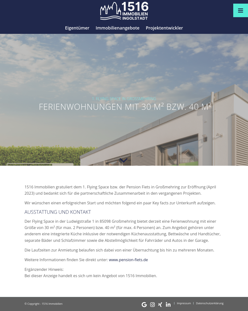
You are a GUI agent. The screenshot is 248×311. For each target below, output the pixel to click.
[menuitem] (77, 28)
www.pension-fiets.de (128, 259)
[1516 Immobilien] (124, 11)
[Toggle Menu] (240, 10)
